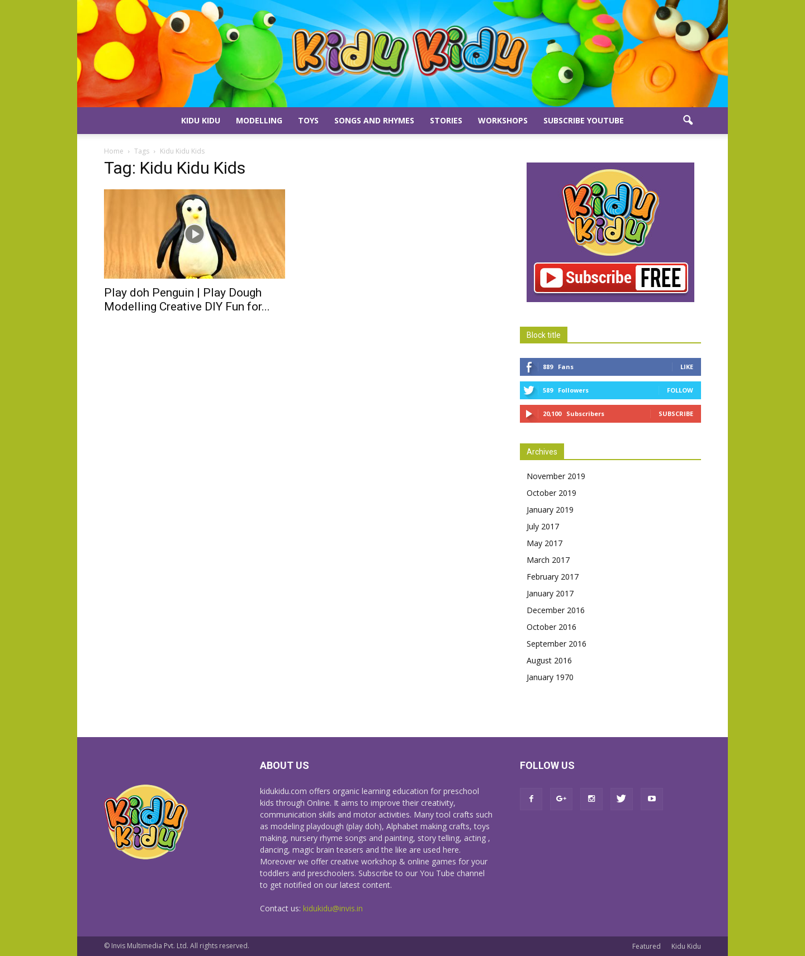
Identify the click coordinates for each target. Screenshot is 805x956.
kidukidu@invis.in (333, 908)
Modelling (259, 120)
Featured (646, 946)
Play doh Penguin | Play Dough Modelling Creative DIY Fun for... (187, 299)
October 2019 (551, 492)
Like (686, 366)
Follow (680, 390)
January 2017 (550, 593)
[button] (687, 120)
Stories (446, 120)
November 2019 (556, 476)
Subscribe (676, 413)
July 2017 (543, 526)
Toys (308, 120)
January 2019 (550, 509)
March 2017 (548, 560)
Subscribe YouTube (583, 120)
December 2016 (556, 610)
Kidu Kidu (200, 120)
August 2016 (549, 660)
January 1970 (550, 677)
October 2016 (551, 627)
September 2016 (556, 643)
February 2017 (553, 576)
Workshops (503, 120)
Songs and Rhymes (374, 120)
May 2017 (544, 543)
